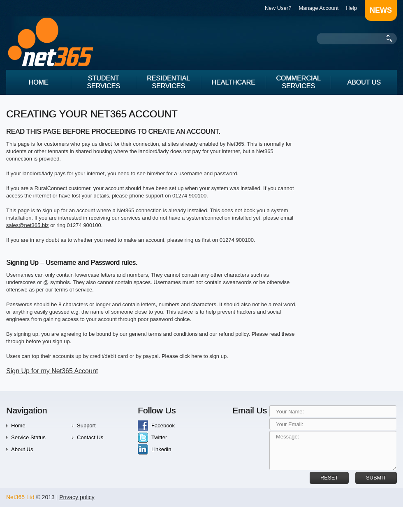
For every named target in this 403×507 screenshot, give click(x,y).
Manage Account (318, 8)
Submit (376, 478)
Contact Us (90, 437)
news (381, 10)
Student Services (103, 82)
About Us (364, 82)
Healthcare (233, 82)
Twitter (159, 437)
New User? (278, 8)
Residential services (168, 82)
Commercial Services (298, 82)
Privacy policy (77, 497)
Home (39, 82)
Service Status (28, 437)
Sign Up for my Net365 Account (52, 370)
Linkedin (161, 449)
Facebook (163, 425)
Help (351, 8)
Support (86, 425)
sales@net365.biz (27, 225)
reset (329, 478)
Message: (332, 450)
